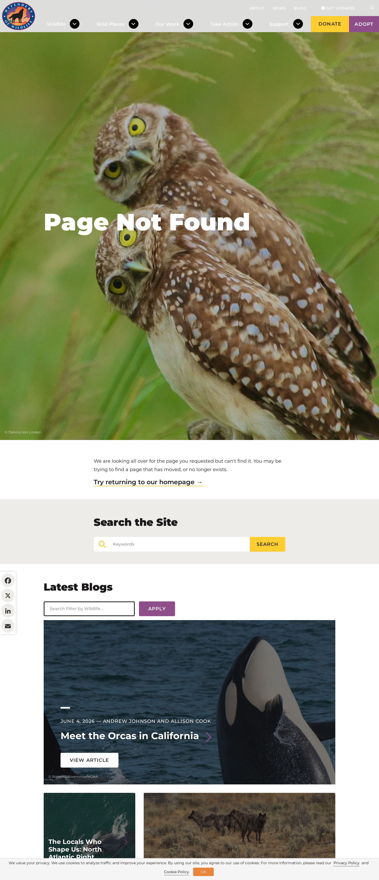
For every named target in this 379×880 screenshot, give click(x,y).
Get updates (338, 8)
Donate (329, 24)
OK (203, 871)
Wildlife (56, 24)
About (257, 8)
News (279, 8)
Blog (300, 8)
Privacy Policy (346, 863)
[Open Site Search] (372, 8)
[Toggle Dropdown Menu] (76, 24)
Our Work (167, 24)
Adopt (364, 24)
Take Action (224, 24)
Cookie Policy (176, 871)
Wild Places (110, 24)
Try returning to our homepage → (148, 514)
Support (279, 24)
